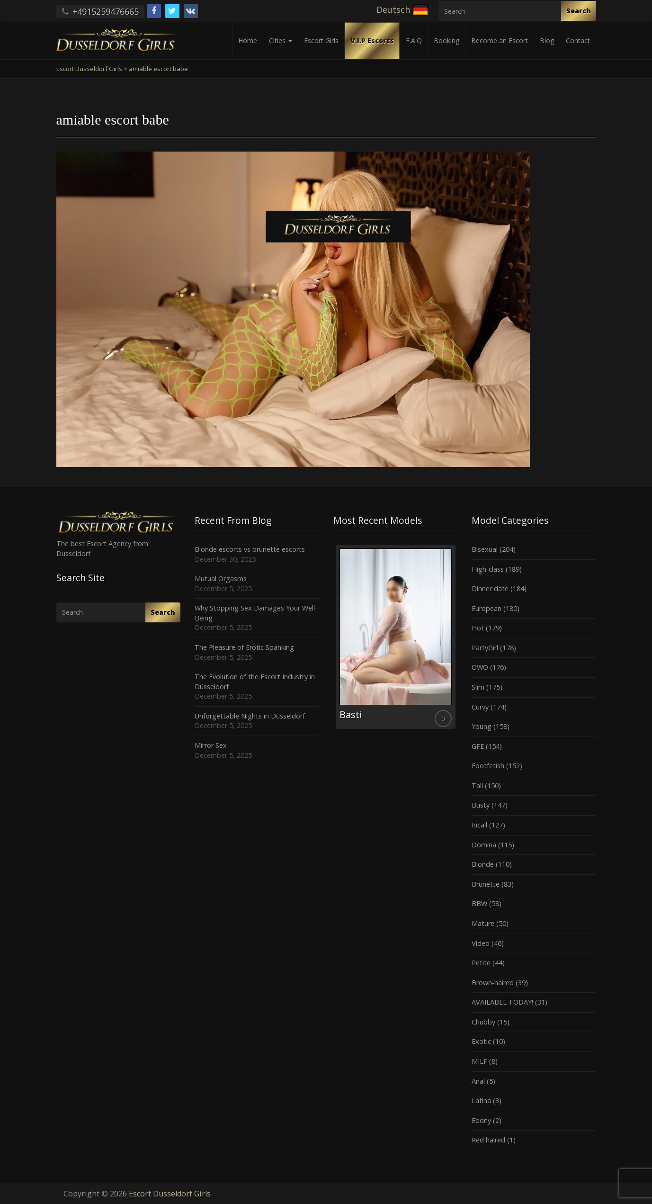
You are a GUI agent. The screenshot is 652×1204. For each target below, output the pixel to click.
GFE (478, 746)
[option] (396, 637)
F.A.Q (414, 40)
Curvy (480, 706)
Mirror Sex (211, 745)
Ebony (481, 1120)
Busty (481, 804)
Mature (483, 923)
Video (481, 943)
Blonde (483, 864)
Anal (478, 1081)
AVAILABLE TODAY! (502, 1001)
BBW (479, 903)
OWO (480, 667)
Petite (481, 962)
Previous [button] (333, 640)
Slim (478, 687)
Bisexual (485, 549)
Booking (446, 40)
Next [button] (457, 640)
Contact (578, 40)
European (486, 608)
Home (247, 40)
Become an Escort (499, 40)
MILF (479, 1061)
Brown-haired (493, 982)
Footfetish (488, 765)
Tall (477, 785)
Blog (547, 40)
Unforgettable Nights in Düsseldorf (250, 715)
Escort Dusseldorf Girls (170, 1193)
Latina (481, 1100)
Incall (479, 824)
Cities (280, 40)
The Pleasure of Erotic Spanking (244, 647)
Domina (484, 844)
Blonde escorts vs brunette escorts (250, 549)
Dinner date (490, 588)
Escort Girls (321, 40)
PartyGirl (485, 647)
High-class (488, 569)
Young (481, 726)
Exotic (481, 1041)
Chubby (483, 1021)
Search (578, 10)
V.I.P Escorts (372, 40)
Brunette (486, 884)
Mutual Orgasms (221, 578)
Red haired (488, 1139)
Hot (478, 627)
